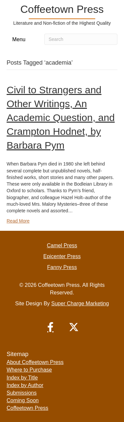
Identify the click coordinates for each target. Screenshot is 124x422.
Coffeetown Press (27, 408)
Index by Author (25, 385)
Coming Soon (23, 400)
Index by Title (22, 377)
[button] (51, 327)
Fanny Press (62, 267)
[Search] (80, 39)
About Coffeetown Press (35, 362)
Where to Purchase (29, 370)
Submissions (22, 393)
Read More (18, 221)
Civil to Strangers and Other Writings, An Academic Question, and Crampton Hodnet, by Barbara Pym (61, 117)
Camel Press (62, 245)
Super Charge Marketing (80, 303)
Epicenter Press (62, 256)
